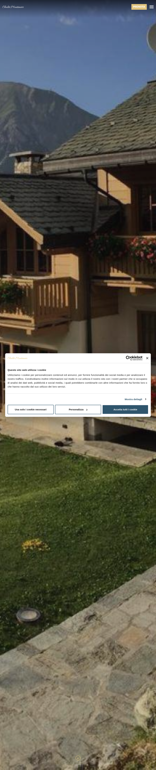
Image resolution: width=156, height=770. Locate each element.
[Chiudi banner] (147, 358)
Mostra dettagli (133, 399)
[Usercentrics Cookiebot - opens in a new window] (128, 358)
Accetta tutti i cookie (125, 409)
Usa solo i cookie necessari (31, 409)
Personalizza (78, 409)
